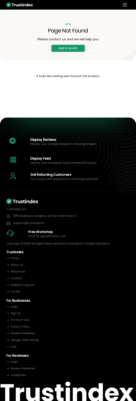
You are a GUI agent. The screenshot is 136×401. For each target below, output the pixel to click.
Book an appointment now (46, 236)
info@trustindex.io (97, 244)
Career (16, 291)
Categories (18, 375)
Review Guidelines (23, 333)
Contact (16, 278)
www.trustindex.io (71, 244)
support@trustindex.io (28, 223)
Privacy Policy (20, 327)
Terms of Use (20, 320)
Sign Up (16, 313)
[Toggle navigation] (125, 4)
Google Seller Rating (25, 340)
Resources (18, 271)
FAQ (13, 347)
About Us (17, 265)
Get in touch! (68, 48)
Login (14, 307)
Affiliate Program (22, 285)
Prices (15, 258)
